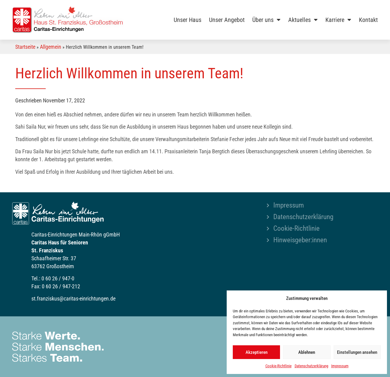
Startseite (25, 47)
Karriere (338, 20)
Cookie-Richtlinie (278, 366)
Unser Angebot (227, 19)
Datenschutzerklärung (311, 366)
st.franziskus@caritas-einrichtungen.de (73, 298)
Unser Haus (187, 19)
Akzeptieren (257, 352)
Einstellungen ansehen (357, 352)
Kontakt (368, 19)
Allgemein (50, 47)
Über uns (266, 20)
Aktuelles (303, 20)
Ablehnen (306, 352)
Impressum (340, 366)
